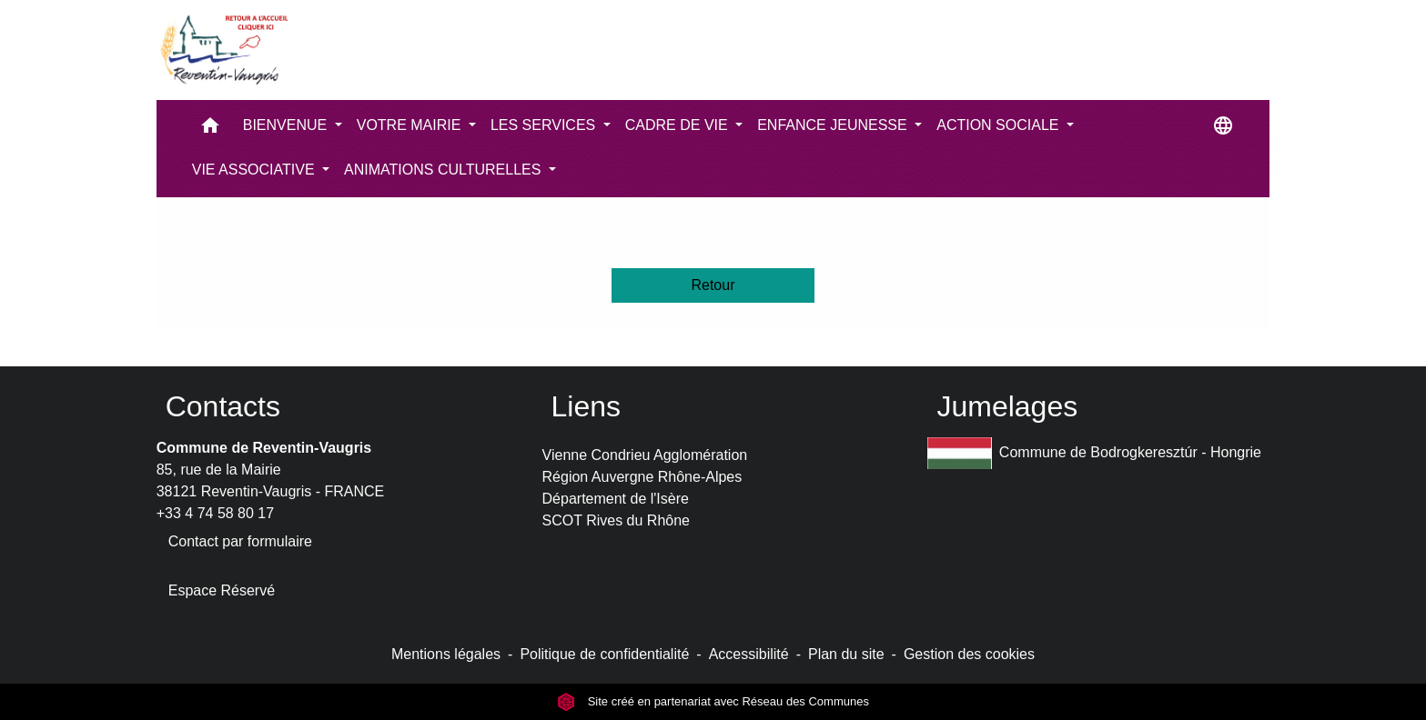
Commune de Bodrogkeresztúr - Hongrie (1094, 453)
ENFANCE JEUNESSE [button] (834, 125)
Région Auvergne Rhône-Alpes (642, 477)
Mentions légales (446, 654)
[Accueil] (223, 50)
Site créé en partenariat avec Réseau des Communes (713, 701)
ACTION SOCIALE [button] (999, 125)
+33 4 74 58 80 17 (215, 513)
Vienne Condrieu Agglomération (645, 455)
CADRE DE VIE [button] (678, 125)
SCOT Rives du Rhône (616, 520)
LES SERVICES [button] (545, 125)
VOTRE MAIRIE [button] (411, 125)
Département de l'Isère (615, 498)
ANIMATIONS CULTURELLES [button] (444, 169)
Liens (586, 406)
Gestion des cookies (969, 654)
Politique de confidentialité (604, 654)
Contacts (223, 406)
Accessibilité (749, 654)
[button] (210, 129)
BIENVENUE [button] (287, 125)
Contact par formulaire (240, 541)
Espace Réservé (221, 590)
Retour (712, 285)
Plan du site (846, 654)
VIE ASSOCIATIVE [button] (255, 169)
